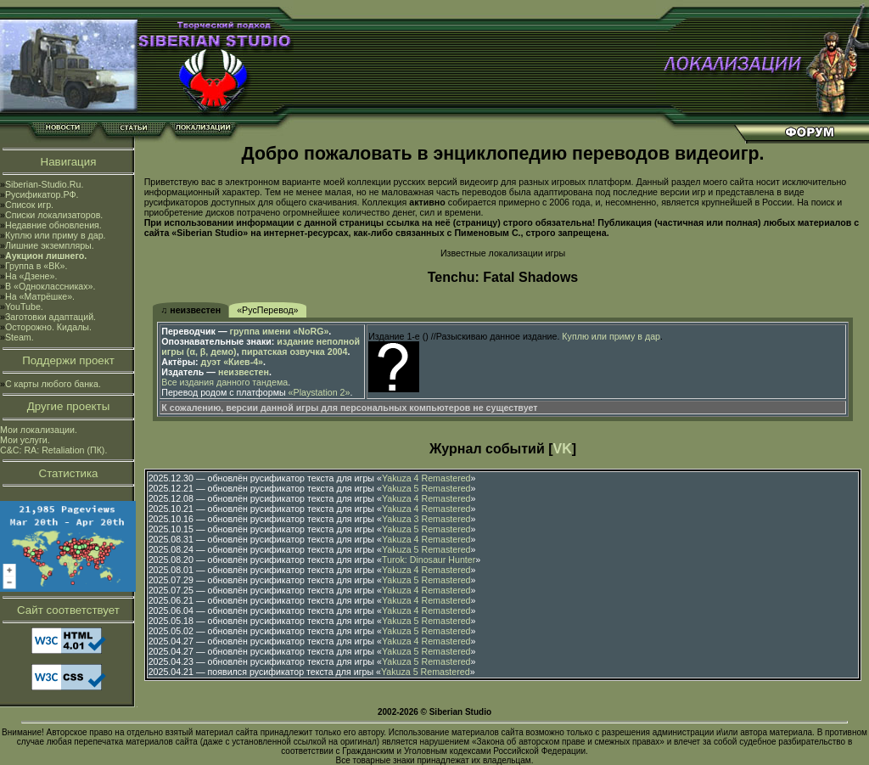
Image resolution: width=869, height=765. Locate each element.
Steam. (19, 337)
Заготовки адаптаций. (50, 317)
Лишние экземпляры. (49, 245)
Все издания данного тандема (224, 382)
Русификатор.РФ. (42, 194)
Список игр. (29, 205)
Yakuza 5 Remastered (426, 488)
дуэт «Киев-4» (232, 362)
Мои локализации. (38, 430)
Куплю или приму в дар (611, 336)
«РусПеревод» (267, 310)
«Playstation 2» (319, 392)
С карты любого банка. (53, 384)
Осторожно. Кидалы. (48, 327)
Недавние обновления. (53, 225)
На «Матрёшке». (40, 296)
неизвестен (243, 372)
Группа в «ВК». (36, 266)
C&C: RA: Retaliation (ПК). (53, 450)
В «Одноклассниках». (50, 286)
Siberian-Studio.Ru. (44, 184)
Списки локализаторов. (54, 215)
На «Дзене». (31, 276)
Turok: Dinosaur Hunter (428, 559)
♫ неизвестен (190, 310)
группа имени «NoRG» (279, 331)
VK (562, 449)
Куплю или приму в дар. (55, 235)
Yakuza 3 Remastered (426, 519)
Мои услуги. (25, 440)
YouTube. (24, 306)
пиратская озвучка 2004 (295, 351)
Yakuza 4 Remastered (426, 478)
